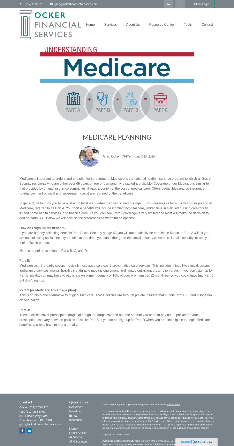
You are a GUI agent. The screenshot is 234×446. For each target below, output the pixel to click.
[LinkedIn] (168, 4)
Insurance (75, 420)
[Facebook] (180, 4)
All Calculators (78, 441)
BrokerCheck (173, 404)
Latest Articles (78, 432)
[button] (90, 24)
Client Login (201, 4)
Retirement (76, 407)
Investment (76, 411)
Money (73, 428)
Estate (73, 415)
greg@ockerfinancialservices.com (73, 4)
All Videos (75, 437)
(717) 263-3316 (32, 4)
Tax (71, 424)
